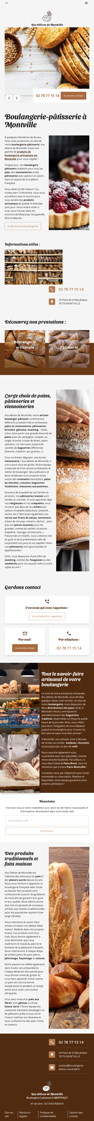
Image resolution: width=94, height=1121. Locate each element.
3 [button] (49, 372)
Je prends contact (73, 95)
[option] (25, 349)
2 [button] (44, 372)
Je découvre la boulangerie (23, 226)
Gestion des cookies (76, 1114)
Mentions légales (24, 1114)
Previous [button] (9, 98)
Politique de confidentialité (48, 1114)
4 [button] (53, 372)
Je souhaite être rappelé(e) (47, 616)
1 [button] (40, 372)
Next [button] (17, 98)
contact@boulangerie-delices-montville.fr (71, 1067)
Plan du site (9, 1114)
